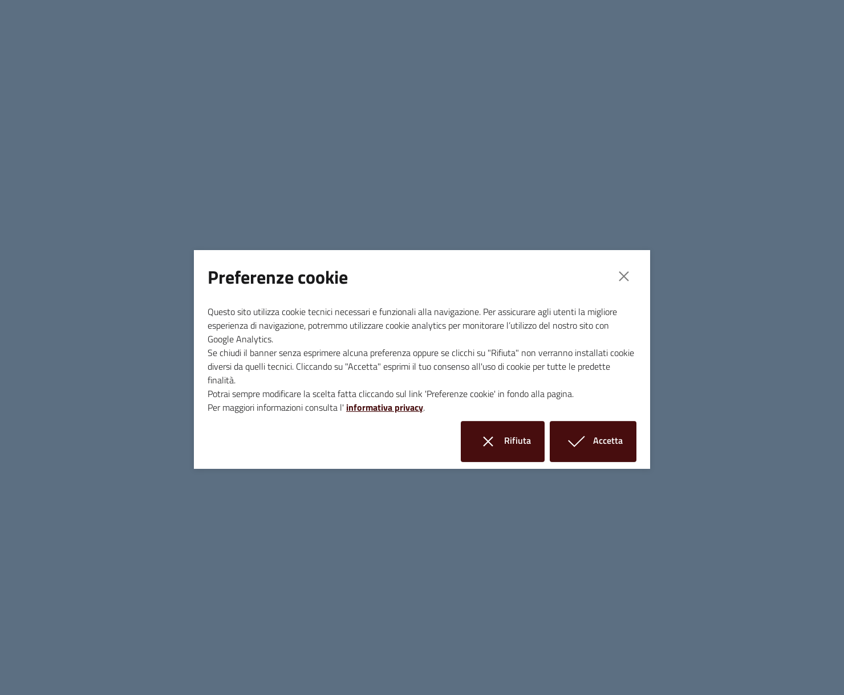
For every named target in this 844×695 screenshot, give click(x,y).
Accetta (599, 441)
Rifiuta (509, 441)
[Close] (624, 276)
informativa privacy (384, 407)
